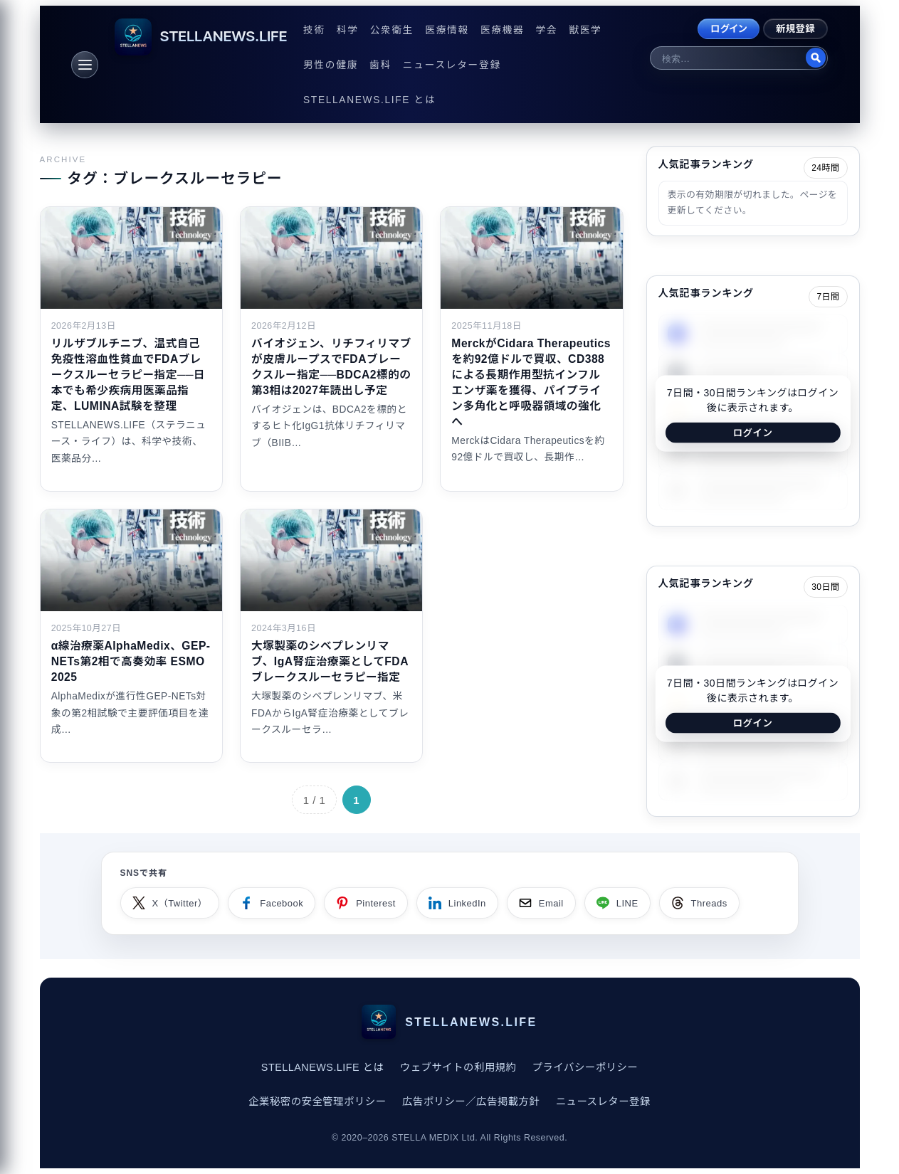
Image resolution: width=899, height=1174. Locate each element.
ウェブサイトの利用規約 (458, 1067)
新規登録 (795, 28)
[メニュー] (84, 64)
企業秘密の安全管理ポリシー (317, 1101)
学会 (546, 30)
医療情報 (447, 30)
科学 (348, 30)
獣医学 (585, 30)
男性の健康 (330, 65)
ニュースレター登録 (452, 65)
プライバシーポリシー (585, 1067)
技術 (314, 30)
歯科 (380, 65)
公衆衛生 (392, 30)
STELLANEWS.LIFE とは (369, 100)
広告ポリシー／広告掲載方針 (471, 1101)
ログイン (728, 28)
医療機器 (502, 30)
